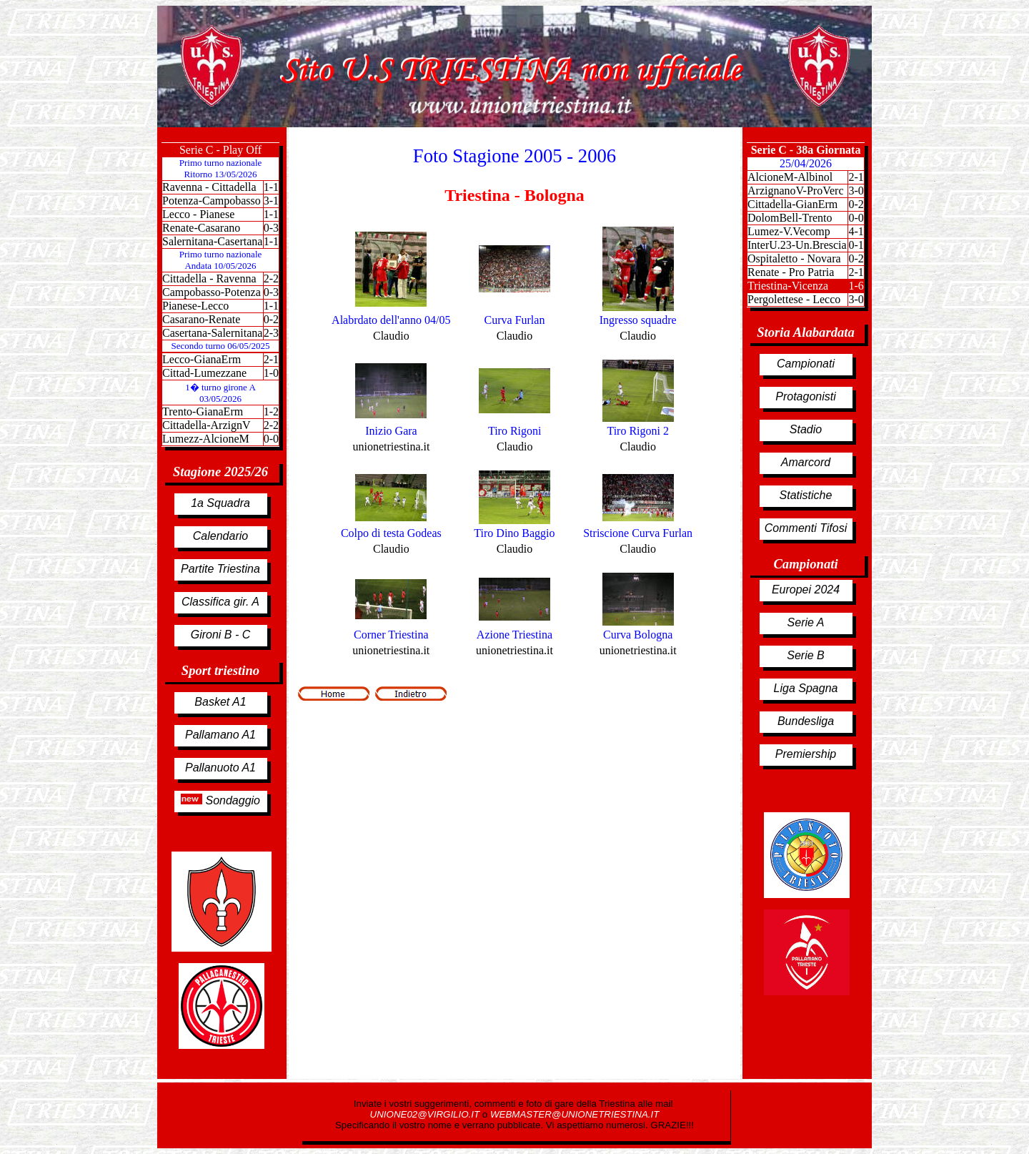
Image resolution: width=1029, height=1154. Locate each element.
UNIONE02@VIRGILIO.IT (426, 1114)
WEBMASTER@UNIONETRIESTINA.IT (574, 1114)
